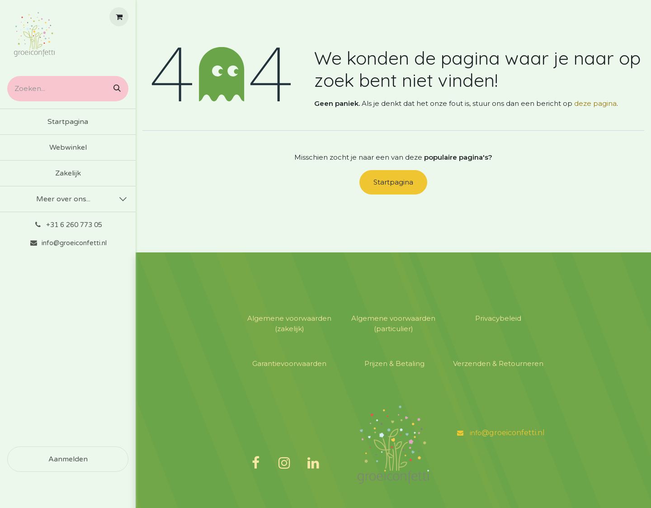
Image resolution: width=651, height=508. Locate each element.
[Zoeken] (113, 88)
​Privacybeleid (497, 318)
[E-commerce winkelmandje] (118, 16)
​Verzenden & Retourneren (497, 363)
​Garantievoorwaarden (289, 363)
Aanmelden (68, 459)
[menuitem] (68, 121)
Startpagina (393, 182)
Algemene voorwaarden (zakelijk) (289, 323)
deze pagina (595, 103)
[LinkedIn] (313, 462)
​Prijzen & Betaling (394, 363)
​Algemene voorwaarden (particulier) (393, 323)
